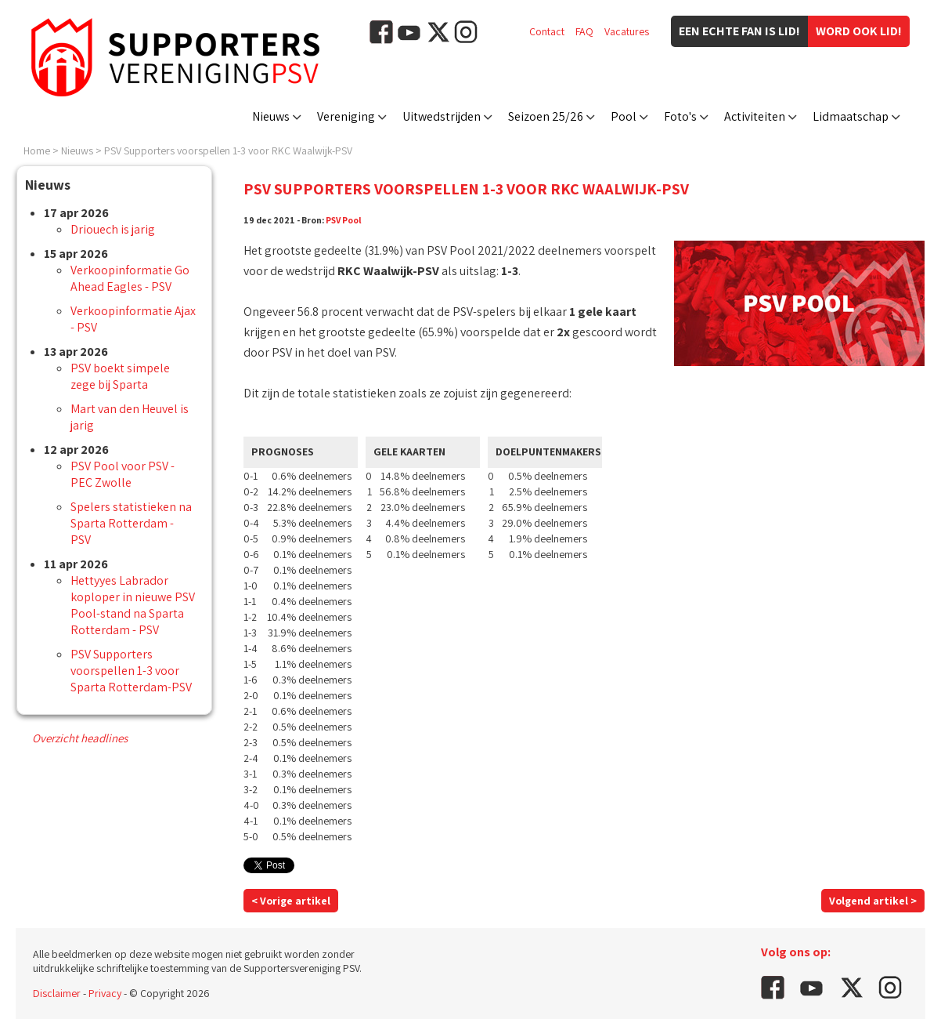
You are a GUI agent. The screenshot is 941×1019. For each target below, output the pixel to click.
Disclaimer (57, 993)
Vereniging (346, 116)
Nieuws (271, 116)
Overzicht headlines (80, 738)
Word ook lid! (859, 31)
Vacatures (626, 31)
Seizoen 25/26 (545, 116)
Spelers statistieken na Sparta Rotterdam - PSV (131, 523)
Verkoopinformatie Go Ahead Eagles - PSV (129, 278)
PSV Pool (344, 220)
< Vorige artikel (290, 901)
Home (36, 150)
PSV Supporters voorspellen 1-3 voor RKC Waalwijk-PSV (228, 150)
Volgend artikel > (873, 901)
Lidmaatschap (851, 116)
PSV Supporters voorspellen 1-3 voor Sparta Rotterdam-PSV (131, 670)
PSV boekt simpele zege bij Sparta (120, 376)
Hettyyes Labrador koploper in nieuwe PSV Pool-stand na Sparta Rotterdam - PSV (132, 605)
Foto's (680, 116)
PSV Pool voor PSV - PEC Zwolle (122, 474)
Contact (546, 31)
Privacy (104, 993)
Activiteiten (754, 116)
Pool (623, 116)
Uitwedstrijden (441, 116)
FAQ (584, 31)
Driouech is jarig (112, 229)
